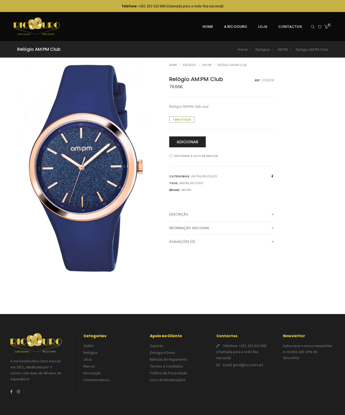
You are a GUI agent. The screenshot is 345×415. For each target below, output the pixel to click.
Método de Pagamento (168, 359)
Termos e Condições (166, 366)
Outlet (88, 345)
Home (242, 49)
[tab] (221, 214)
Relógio (196, 183)
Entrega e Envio (162, 352)
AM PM (283, 49)
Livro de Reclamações (168, 379)
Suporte (156, 345)
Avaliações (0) (221, 242)
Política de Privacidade (168, 373)
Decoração (92, 373)
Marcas (89, 366)
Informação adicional (221, 228)
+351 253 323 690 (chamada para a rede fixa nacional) (241, 351)
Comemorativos (96, 379)
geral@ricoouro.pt (248, 364)
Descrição (221, 214)
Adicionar (187, 142)
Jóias (87, 359)
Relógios (262, 49)
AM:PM (184, 183)
